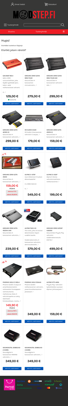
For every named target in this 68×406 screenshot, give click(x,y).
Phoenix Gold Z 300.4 (11, 282)
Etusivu (11, 31)
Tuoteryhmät (41, 31)
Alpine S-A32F (52, 174)
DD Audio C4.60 (30, 130)
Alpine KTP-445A (53, 282)
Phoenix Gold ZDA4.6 (33, 282)
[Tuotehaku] (42, 24)
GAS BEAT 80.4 (8, 76)
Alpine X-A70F (30, 174)
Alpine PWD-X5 (30, 228)
